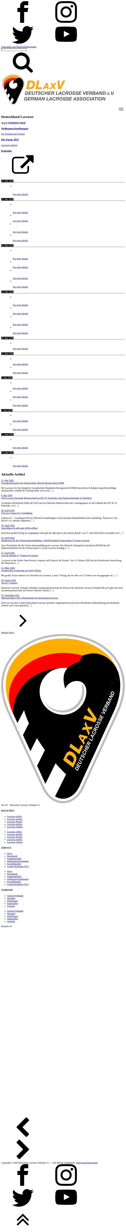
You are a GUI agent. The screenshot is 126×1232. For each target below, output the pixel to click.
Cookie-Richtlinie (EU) (18, 866)
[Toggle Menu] (121, 109)
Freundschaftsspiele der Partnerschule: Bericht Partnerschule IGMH (32, 483)
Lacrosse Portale (14, 821)
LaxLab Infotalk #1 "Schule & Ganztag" (20, 555)
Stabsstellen (12, 903)
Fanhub (24, 47)
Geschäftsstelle (14, 864)
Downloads (12, 856)
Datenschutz (92, 1163)
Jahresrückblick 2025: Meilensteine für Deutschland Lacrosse (29, 598)
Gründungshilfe (14, 858)
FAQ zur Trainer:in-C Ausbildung (16, 513)
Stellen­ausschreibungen (18, 861)
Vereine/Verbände (15, 896)
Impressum (81, 1163)
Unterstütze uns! (8, 47)
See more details (20, 194)
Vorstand (11, 898)
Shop (18, 47)
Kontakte (32, 47)
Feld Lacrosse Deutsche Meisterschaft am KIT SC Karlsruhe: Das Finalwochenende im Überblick (46, 498)
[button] (63, 621)
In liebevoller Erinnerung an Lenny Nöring (21, 570)
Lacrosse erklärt (14, 816)
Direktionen (12, 901)
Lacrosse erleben (15, 827)
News (9, 853)
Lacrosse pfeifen (14, 824)
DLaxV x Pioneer (9, 583)
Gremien (11, 906)
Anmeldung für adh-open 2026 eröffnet (19, 528)
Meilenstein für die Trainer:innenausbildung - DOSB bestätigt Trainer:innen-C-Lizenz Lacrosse (45, 540)
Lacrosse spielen (14, 819)
